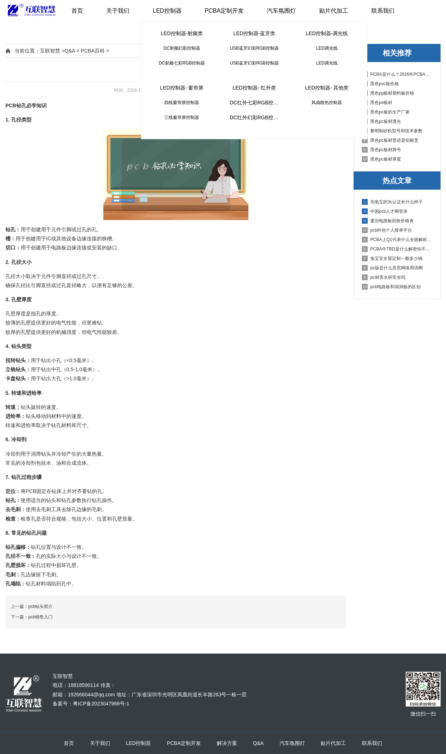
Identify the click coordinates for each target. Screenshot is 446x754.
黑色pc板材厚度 (381, 159)
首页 (77, 11)
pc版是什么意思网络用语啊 (392, 268)
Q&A (70, 51)
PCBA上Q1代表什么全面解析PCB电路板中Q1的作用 (397, 240)
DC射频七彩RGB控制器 (182, 63)
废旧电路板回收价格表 (388, 221)
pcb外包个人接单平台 (387, 230)
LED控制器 (167, 11)
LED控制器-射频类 (182, 33)
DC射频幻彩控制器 (182, 48)
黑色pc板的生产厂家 (386, 112)
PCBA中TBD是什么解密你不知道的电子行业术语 (397, 249)
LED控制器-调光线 (327, 33)
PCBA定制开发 (224, 11)
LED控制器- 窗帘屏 (182, 88)
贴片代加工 (333, 11)
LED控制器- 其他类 (327, 88)
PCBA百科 (93, 51)
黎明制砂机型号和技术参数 (392, 131)
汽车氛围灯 (281, 11)
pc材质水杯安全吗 (383, 277)
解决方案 (227, 743)
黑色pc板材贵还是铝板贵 (390, 140)
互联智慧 (50, 51)
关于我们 (117, 11)
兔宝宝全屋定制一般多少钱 (392, 258)
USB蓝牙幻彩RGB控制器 (254, 48)
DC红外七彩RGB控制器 (257, 102)
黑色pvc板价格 (380, 84)
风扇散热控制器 (326, 102)
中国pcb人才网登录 (385, 211)
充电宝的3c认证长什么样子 (392, 202)
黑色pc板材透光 (381, 121)
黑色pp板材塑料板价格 (388, 93)
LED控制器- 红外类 (254, 88)
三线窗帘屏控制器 (181, 117)
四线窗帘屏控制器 (181, 102)
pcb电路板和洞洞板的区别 (391, 287)
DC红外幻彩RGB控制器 (257, 117)
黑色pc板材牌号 (381, 150)
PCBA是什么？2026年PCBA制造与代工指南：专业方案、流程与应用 (397, 74)
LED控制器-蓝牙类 (255, 33)
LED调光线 (327, 48)
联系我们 (383, 11)
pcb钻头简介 (40, 606)
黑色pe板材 (377, 102)
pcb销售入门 (40, 617)
